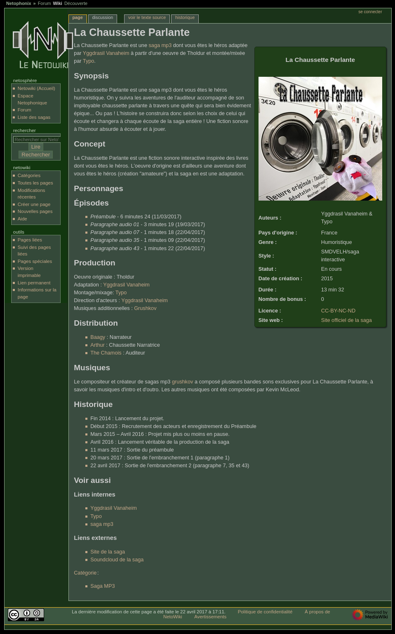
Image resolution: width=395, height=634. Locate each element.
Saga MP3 (102, 586)
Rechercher (24, 130)
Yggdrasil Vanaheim (106, 53)
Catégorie (85, 573)
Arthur (97, 345)
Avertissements (210, 616)
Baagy (97, 337)
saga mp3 (160, 45)
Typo (88, 61)
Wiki (57, 3)
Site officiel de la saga (346, 320)
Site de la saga (107, 552)
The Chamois (105, 353)
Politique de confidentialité (265, 611)
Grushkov (145, 308)
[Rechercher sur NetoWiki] (39, 139)
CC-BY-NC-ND (338, 311)
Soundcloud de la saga (116, 560)
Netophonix (18, 3)
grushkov (182, 382)
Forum (44, 3)
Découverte (75, 3)
